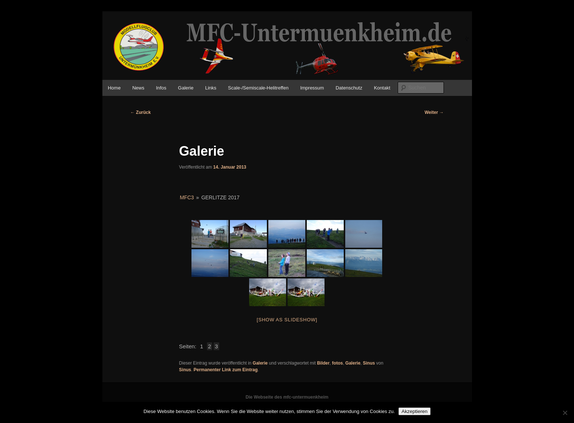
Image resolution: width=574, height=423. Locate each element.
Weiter (434, 112)
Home (114, 88)
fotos (337, 363)
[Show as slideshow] (287, 319)
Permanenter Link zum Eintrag (226, 369)
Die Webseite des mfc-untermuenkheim (287, 397)
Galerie (186, 88)
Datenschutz (349, 88)
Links (210, 88)
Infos (161, 88)
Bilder (323, 363)
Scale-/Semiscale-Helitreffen (258, 88)
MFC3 (187, 197)
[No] (564, 412)
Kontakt (382, 88)
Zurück (140, 112)
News (138, 88)
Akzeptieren (414, 411)
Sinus (369, 363)
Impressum (312, 88)
